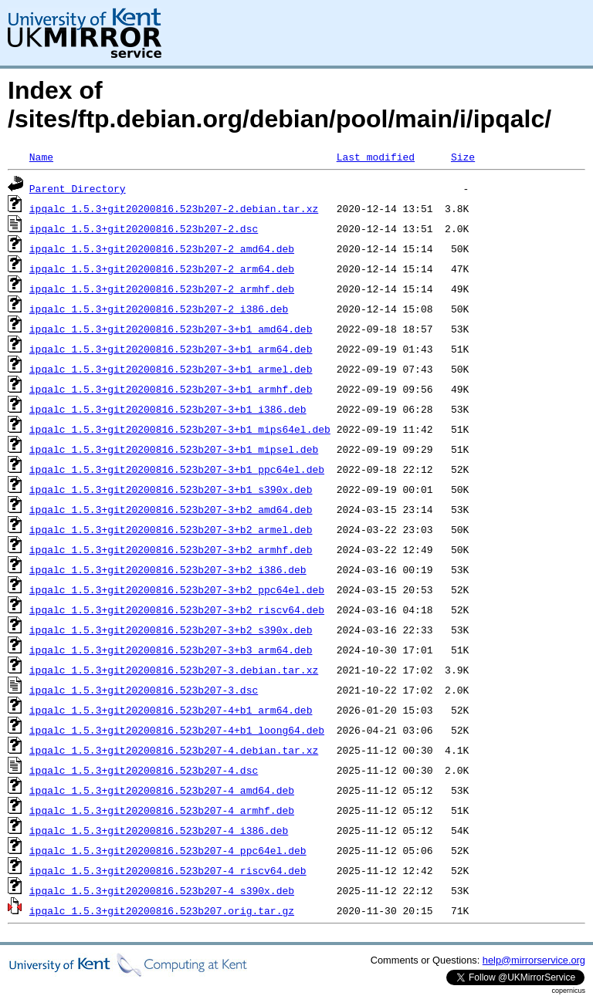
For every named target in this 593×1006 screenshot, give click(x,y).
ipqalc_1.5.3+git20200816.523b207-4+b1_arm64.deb (171, 710)
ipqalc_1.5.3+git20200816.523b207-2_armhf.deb (161, 288)
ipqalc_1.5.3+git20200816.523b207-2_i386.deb (158, 309)
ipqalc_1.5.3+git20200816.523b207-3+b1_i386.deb (168, 409)
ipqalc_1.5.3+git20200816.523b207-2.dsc (143, 228)
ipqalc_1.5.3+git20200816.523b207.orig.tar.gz (161, 910)
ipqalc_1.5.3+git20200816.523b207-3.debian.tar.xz (173, 670)
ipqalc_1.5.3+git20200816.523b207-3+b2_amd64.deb (171, 509)
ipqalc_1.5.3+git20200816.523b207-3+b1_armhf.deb (171, 389)
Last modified (376, 157)
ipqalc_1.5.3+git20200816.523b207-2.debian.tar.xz (173, 208)
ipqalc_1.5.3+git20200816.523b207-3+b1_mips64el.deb (179, 429)
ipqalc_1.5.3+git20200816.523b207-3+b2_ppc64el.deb (176, 589)
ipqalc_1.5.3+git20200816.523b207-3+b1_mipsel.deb (173, 449)
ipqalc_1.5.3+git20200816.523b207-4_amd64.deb (161, 790)
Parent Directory (77, 188)
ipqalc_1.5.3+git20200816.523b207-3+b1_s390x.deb (171, 489)
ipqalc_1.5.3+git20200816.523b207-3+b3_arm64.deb (171, 650)
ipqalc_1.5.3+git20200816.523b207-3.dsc (143, 690)
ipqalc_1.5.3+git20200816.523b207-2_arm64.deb (161, 268)
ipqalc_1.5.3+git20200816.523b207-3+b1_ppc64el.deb (176, 469)
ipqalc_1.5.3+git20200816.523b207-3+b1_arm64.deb (171, 349)
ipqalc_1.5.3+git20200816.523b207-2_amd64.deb (161, 248)
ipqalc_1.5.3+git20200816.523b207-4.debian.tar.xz (173, 750)
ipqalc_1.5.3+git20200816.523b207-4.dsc (143, 770)
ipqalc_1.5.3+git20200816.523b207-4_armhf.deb (161, 810)
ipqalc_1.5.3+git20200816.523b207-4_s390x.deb (161, 890)
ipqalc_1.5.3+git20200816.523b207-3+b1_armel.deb (171, 369)
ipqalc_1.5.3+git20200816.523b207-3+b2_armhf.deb (171, 549)
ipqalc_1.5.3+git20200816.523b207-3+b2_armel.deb (171, 529)
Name (41, 157)
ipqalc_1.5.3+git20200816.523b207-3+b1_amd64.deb (171, 329)
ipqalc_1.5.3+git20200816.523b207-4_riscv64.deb (168, 870)
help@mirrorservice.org (534, 960)
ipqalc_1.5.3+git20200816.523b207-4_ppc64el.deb (168, 850)
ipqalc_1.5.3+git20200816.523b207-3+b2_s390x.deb (171, 629)
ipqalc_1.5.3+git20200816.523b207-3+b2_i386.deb (168, 569)
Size (463, 157)
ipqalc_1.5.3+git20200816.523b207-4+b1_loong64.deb (176, 730)
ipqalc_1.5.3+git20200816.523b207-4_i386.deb (158, 830)
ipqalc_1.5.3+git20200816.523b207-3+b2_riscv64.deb (176, 609)
